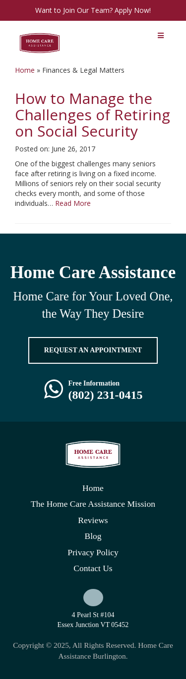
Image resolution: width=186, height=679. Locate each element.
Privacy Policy (93, 552)
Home (25, 70)
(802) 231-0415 (105, 394)
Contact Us (92, 568)
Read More (73, 203)
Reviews (93, 520)
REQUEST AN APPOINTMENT (93, 350)
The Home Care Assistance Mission (93, 504)
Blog (92, 536)
